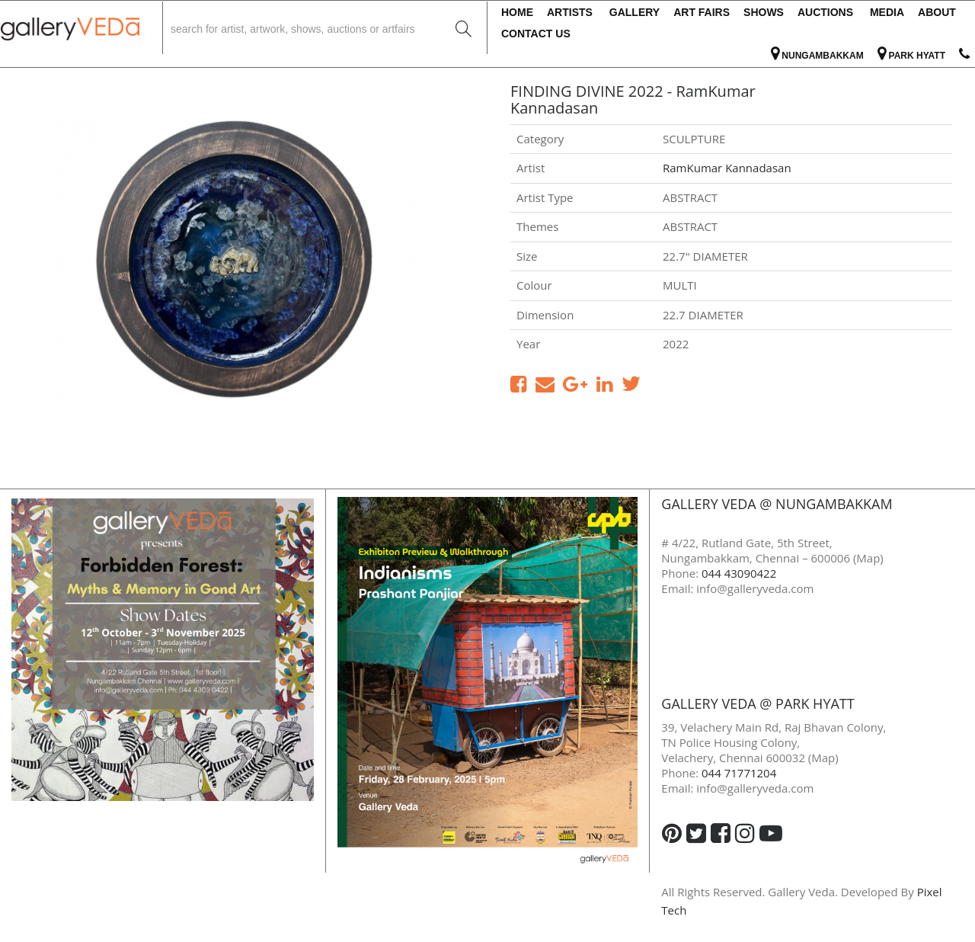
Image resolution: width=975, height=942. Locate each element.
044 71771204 (739, 772)
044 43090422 (739, 573)
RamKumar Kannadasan (727, 167)
